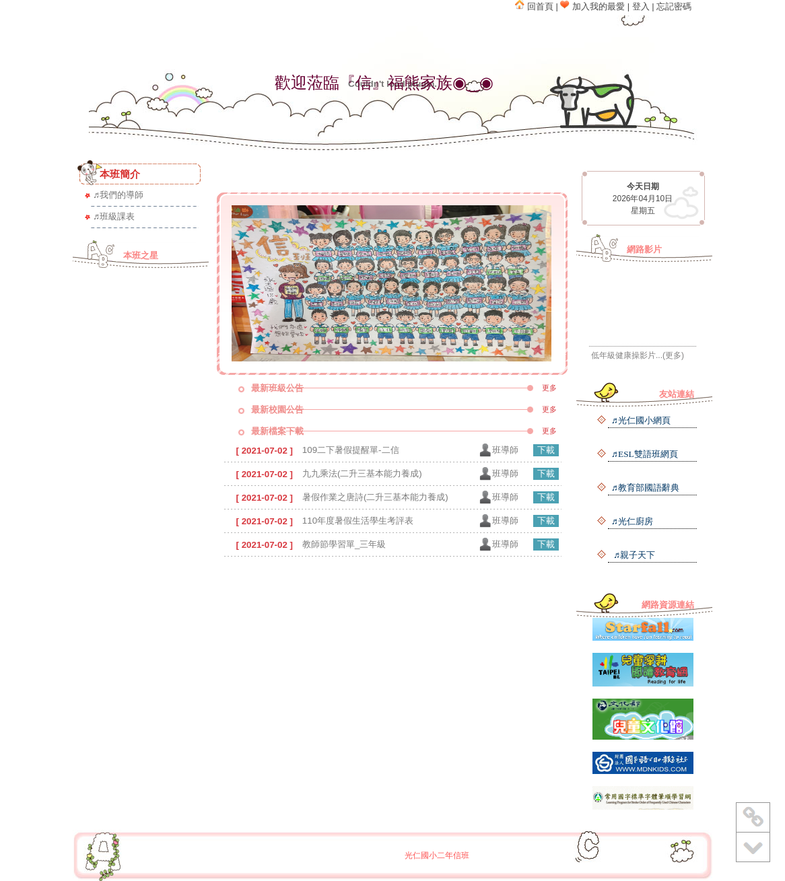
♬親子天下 (633, 555)
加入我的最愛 (592, 6)
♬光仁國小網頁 (641, 420)
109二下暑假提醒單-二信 (350, 450)
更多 (549, 388)
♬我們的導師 (118, 195)
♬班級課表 (114, 216)
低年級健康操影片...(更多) (637, 355)
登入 (641, 6)
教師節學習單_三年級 (344, 544)
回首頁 (534, 6)
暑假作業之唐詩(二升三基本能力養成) (375, 497)
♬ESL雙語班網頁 (644, 454)
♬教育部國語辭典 (645, 488)
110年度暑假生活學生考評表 (357, 521)
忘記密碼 (673, 6)
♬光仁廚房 (632, 521)
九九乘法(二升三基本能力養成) (362, 473)
